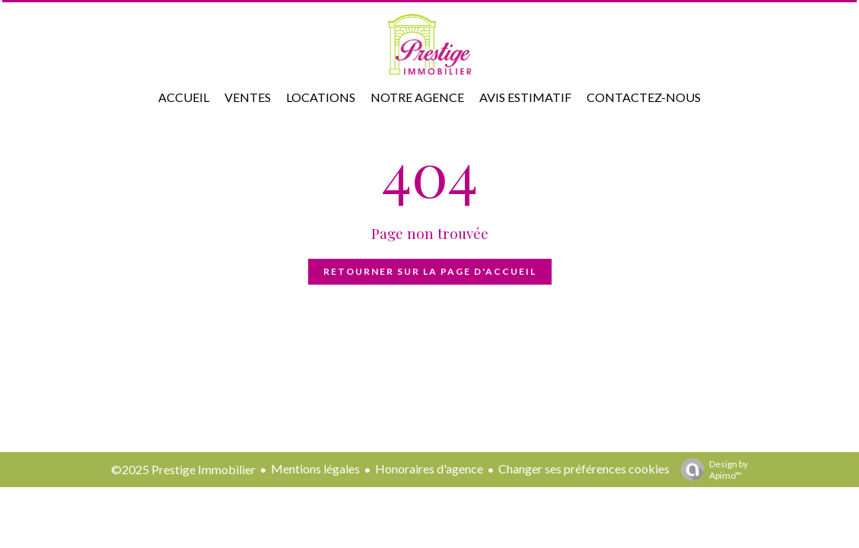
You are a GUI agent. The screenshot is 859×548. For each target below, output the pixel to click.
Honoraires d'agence (429, 468)
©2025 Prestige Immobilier (183, 469)
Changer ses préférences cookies (584, 468)
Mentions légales (315, 468)
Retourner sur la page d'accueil (429, 271)
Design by (710, 469)
